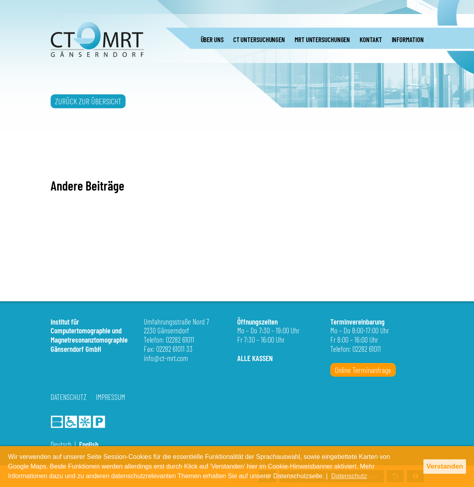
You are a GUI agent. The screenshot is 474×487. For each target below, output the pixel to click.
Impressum (110, 397)
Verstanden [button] (444, 466)
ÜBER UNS (212, 39)
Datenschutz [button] (349, 476)
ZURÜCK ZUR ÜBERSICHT (88, 101)
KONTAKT (371, 39)
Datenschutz (68, 397)
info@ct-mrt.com (166, 358)
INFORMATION (408, 39)
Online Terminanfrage (363, 370)
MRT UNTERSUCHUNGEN (322, 39)
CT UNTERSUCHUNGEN (259, 39)
